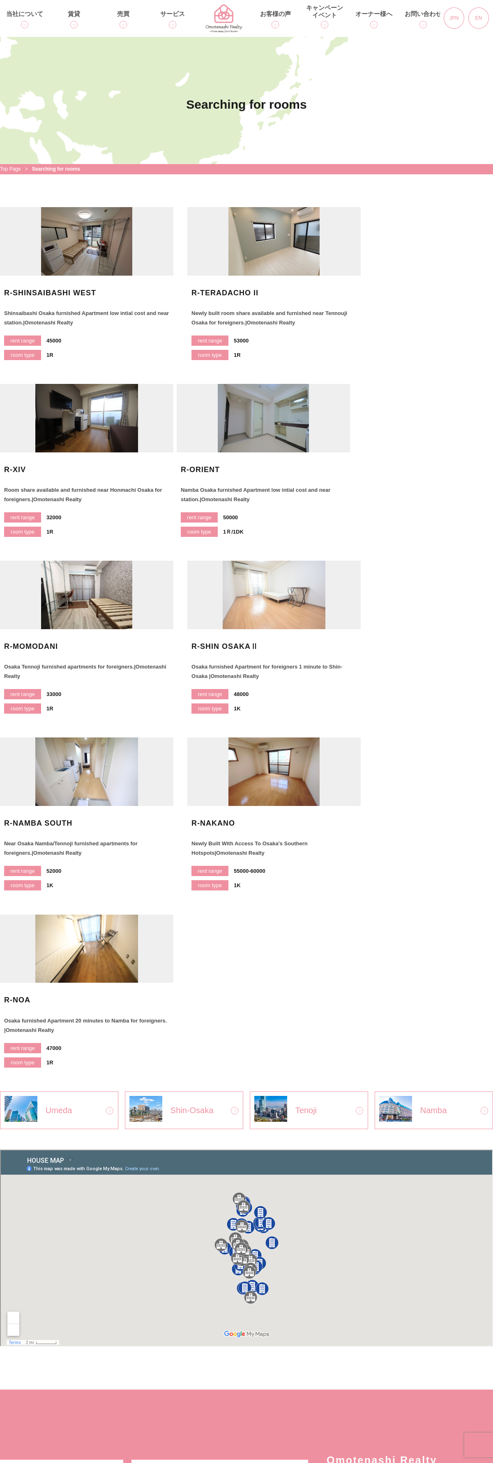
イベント (283, 1388)
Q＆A (99, 1404)
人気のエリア (111, 1373)
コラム (279, 1373)
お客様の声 (275, 13)
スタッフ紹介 (203, 1388)
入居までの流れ (114, 1388)
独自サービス (25, 1373)
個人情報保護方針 (381, 1358)
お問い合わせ (423, 13)
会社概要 (18, 1388)
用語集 (193, 1358)
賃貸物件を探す (114, 1358)
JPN (454, 18)
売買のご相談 (203, 1373)
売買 (123, 13)
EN (478, 18)
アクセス (18, 1404)
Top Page (10, 169)
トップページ (25, 1358)
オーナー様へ (373, 13)
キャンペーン (289, 1358)
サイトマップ (375, 1388)
